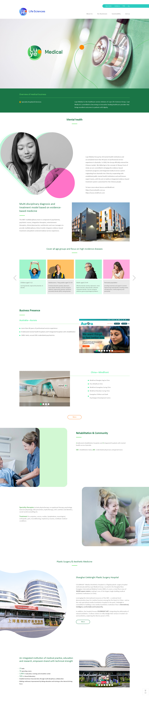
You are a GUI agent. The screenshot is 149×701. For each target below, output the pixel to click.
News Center (109, 6)
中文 (124, 6)
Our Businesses (102, 14)
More (74, 417)
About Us (89, 14)
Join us (127, 14)
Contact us (117, 6)
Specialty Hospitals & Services (31, 102)
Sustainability (116, 14)
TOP (145, 692)
